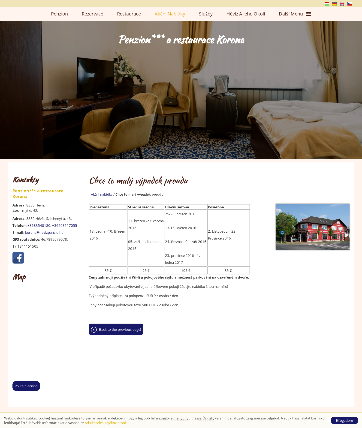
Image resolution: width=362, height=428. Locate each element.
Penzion (59, 14)
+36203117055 (64, 225)
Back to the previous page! (120, 330)
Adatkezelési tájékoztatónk (106, 422)
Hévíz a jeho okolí (245, 14)
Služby (206, 14)
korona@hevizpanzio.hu (44, 232)
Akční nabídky (170, 14)
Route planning (26, 386)
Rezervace (92, 14)
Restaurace (129, 14)
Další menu (295, 14)
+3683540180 (38, 225)
